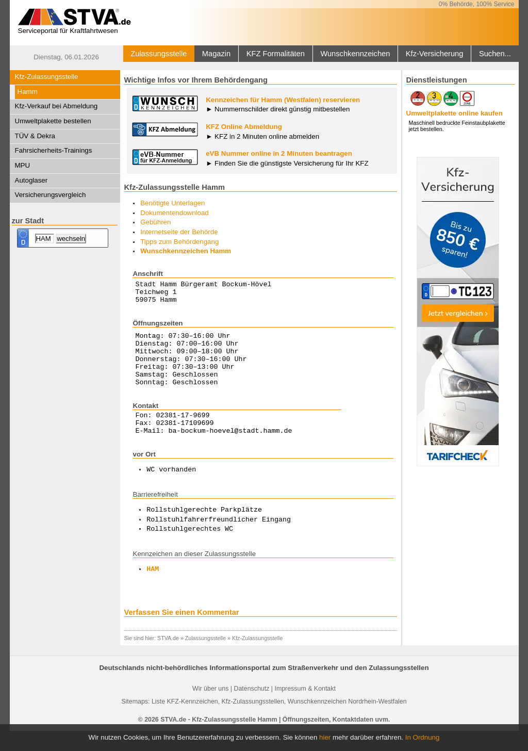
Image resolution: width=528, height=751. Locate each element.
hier (325, 737)
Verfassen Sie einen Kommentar (181, 632)
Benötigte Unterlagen (172, 203)
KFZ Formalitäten (275, 54)
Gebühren (155, 222)
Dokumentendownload (174, 213)
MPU (22, 165)
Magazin (216, 54)
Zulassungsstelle (158, 54)
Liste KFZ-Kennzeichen (185, 721)
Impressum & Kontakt (304, 708)
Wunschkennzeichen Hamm (185, 251)
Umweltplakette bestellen (53, 121)
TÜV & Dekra (35, 136)
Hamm (28, 91)
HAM (152, 589)
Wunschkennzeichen (355, 54)
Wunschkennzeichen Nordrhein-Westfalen (347, 721)
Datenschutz (251, 708)
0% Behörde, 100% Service (477, 4)
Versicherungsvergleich (50, 195)
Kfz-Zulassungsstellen (253, 721)
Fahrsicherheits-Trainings (53, 150)
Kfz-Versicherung (435, 54)
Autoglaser (31, 180)
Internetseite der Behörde (179, 232)
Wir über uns (210, 708)
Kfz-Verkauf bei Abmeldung (56, 106)
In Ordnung (422, 737)
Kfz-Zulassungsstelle (46, 76)
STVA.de (168, 658)
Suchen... (495, 54)
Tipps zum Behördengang (179, 242)
